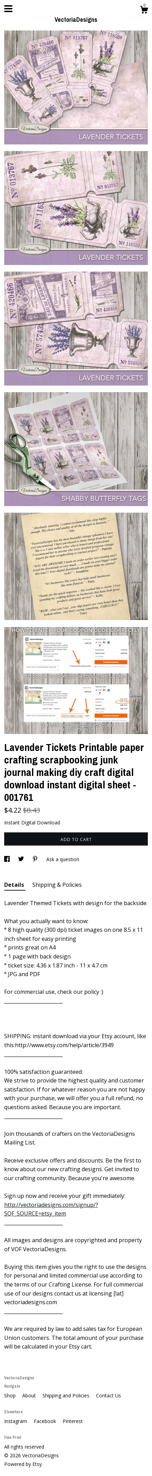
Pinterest (73, 1421)
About (29, 1395)
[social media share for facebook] (7, 859)
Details (14, 885)
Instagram (16, 1421)
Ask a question (62, 859)
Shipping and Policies (66, 1395)
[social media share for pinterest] (35, 859)
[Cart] (144, 10)
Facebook (45, 1421)
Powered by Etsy (23, 1464)
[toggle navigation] (8, 8)
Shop (10, 1395)
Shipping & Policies (57, 885)
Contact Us (108, 1395)
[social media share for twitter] (21, 859)
